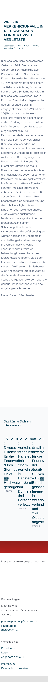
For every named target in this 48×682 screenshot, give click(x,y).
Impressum (8, 664)
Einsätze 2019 (19, 48)
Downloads (8, 648)
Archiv (20, 46)
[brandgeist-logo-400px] (20, 567)
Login (4, 652)
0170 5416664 (9, 630)
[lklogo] (12, 4)
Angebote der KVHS (13, 657)
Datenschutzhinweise (14, 668)
